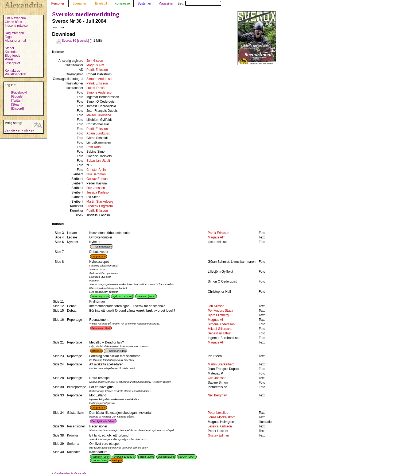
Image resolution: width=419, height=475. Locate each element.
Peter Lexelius (218, 413)
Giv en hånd (13, 22)
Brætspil (101, 3)
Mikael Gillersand (98, 115)
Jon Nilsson (94, 61)
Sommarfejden (103, 246)
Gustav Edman (96, 179)
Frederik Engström (99, 206)
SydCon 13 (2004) (122, 296)
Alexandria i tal (15, 41)
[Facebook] (19, 92)
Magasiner (165, 3)
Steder (9, 48)
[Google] (17, 96)
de (13, 130)
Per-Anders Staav (220, 310)
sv (32, 130)
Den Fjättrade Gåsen (103, 421)
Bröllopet (96, 350)
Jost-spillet (12, 63)
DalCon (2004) (99, 460)
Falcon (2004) (146, 456)
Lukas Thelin (95, 88)
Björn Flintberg (218, 315)
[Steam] (16, 104)
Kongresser (122, 3)
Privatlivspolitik (15, 74)
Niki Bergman (96, 174)
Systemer (144, 3)
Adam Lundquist (98, 133)
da (6, 130)
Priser (9, 59)
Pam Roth (93, 147)
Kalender (11, 52)
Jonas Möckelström (221, 417)
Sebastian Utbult (98, 161)
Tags (8, 37)
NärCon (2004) (186, 456)
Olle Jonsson (95, 188)
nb (26, 130)
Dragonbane (98, 256)
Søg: (199, 3)
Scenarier (79, 3)
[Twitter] (16, 100)
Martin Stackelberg (99, 201)
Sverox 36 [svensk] (75, 41)
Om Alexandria (15, 18)
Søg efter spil (14, 33)
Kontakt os (12, 70)
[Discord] (17, 108)
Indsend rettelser (17, 26)
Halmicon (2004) (146, 296)
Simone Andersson (99, 79)
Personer (57, 3)
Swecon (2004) (100, 296)
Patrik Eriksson (97, 70)
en (19, 130)
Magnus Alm (95, 65)
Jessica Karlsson (98, 192)
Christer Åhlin (96, 170)
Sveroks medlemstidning (85, 14)
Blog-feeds (12, 55)
